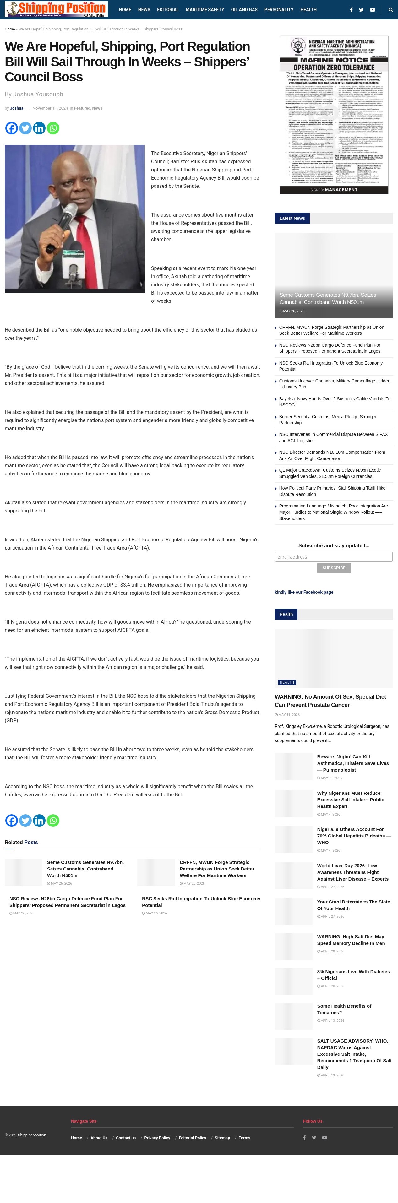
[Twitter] (25, 128)
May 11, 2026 (287, 713)
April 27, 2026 (330, 885)
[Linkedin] (39, 128)
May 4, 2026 (328, 813)
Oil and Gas (244, 9)
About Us (98, 1136)
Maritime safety (205, 9)
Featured (82, 108)
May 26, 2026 (59, 883)
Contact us (126, 1136)
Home (125, 9)
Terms (244, 1136)
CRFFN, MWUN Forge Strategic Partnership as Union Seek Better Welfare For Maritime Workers (217, 868)
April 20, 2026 (330, 950)
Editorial (168, 9)
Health (308, 9)
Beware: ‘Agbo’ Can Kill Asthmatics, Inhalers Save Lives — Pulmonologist (353, 762)
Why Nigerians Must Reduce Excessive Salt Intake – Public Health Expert (350, 798)
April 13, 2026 (330, 1019)
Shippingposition (32, 1134)
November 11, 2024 (50, 108)
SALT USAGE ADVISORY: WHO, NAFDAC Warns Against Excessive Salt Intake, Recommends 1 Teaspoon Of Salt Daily (354, 1053)
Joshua (17, 108)
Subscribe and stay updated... (334, 545)
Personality (278, 9)
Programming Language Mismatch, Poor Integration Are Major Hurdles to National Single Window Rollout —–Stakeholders (333, 512)
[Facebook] (11, 128)
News (144, 9)
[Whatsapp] (53, 128)
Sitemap (222, 1136)
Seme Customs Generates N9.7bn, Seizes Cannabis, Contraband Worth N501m (85, 868)
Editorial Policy (192, 1136)
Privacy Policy (157, 1136)
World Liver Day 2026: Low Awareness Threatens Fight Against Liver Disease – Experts (353, 870)
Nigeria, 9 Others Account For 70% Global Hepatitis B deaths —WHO (354, 834)
